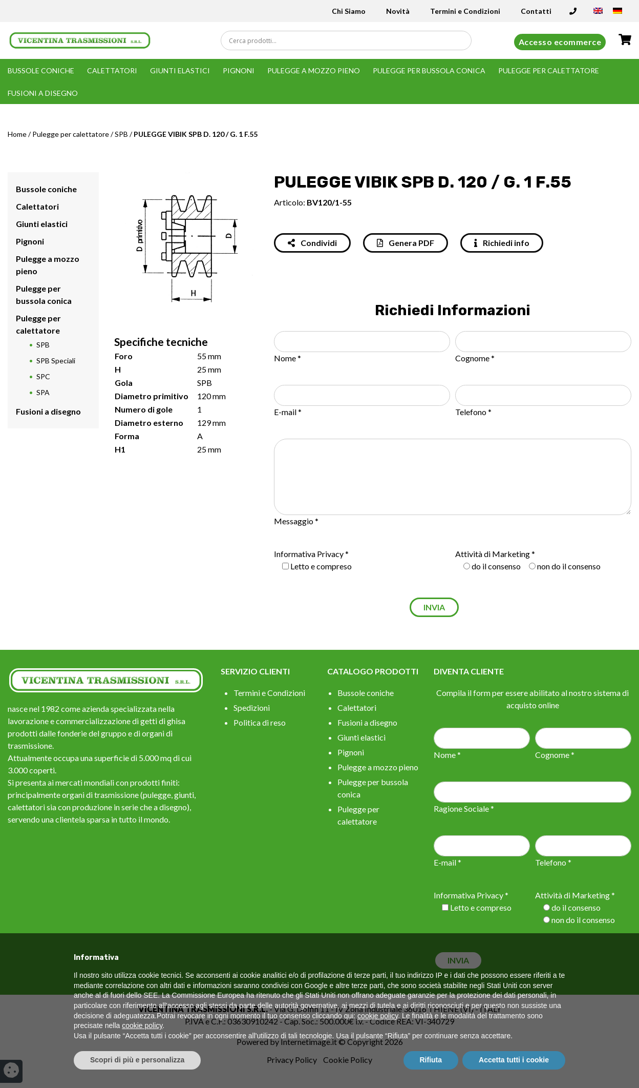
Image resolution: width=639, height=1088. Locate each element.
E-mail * (288, 412)
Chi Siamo (349, 11)
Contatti (536, 11)
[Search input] (348, 40)
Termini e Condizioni (465, 11)
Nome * (287, 358)
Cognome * (475, 358)
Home (17, 134)
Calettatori (112, 70)
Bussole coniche (41, 70)
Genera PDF (405, 243)
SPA (43, 392)
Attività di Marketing (492, 554)
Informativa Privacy (309, 554)
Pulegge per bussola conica (429, 70)
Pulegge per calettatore (548, 70)
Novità (398, 11)
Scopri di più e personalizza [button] (137, 1060)
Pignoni (238, 70)
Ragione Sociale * (464, 808)
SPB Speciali (55, 360)
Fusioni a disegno (43, 93)
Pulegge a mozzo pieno (313, 70)
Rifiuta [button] (431, 1060)
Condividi (312, 243)
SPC (43, 376)
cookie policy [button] (377, 1016)
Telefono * (473, 412)
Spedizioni (251, 707)
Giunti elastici (180, 70)
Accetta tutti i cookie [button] (514, 1060)
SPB (121, 134)
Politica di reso (259, 722)
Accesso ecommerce (560, 42)
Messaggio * (296, 521)
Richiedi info (501, 243)
